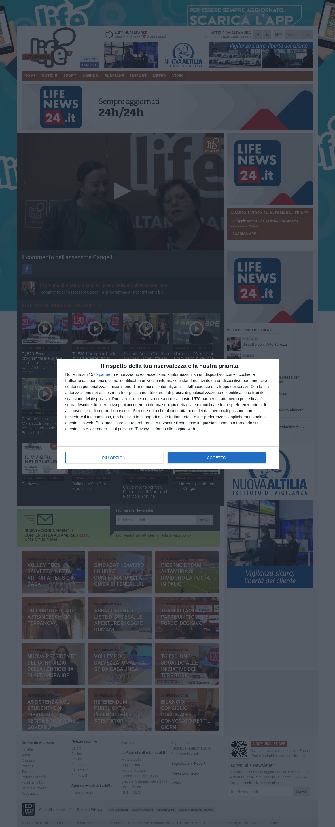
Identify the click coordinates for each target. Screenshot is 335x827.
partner (105, 374)
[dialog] (168, 414)
